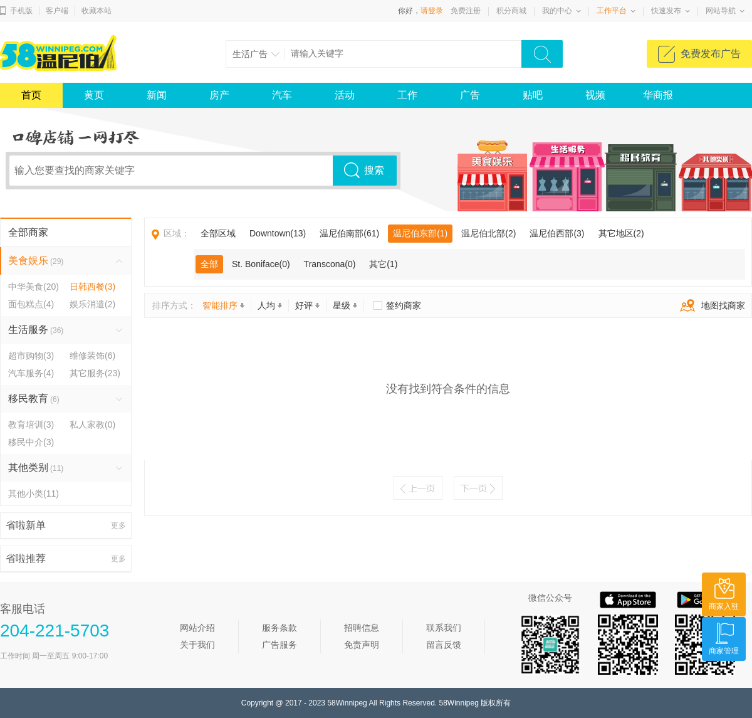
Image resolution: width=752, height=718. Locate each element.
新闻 (157, 95)
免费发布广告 (711, 53)
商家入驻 (724, 606)
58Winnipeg (347, 703)
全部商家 (28, 232)
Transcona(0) (330, 264)
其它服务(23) (95, 373)
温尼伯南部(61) (349, 233)
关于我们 (197, 645)
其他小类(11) (33, 493)
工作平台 (612, 10)
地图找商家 (709, 305)
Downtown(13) (277, 233)
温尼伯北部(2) (488, 233)
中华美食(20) (33, 287)
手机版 (21, 10)
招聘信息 (361, 628)
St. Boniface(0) (261, 264)
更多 (118, 525)
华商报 (658, 95)
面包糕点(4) (31, 304)
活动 (345, 95)
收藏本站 (96, 10)
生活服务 (35, 329)
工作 (407, 95)
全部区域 (218, 233)
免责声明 (361, 645)
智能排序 (223, 305)
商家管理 (724, 651)
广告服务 (279, 645)
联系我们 (443, 628)
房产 (219, 95)
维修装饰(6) (92, 356)
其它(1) (383, 264)
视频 (595, 95)
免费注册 (466, 10)
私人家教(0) (92, 425)
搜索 (374, 170)
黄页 (94, 95)
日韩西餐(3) (92, 287)
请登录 (431, 10)
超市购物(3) (31, 356)
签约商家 (403, 305)
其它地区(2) (621, 233)
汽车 (282, 95)
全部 (209, 264)
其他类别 (35, 467)
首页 (31, 95)
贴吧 (533, 95)
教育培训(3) (31, 425)
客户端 (57, 10)
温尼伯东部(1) (420, 233)
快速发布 (666, 10)
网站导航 (721, 10)
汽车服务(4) (31, 373)
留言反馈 (443, 645)
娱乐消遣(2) (92, 304)
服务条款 (279, 628)
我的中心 (557, 10)
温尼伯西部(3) (557, 233)
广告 (470, 95)
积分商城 (511, 10)
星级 (345, 305)
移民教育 (34, 398)
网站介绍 (197, 628)
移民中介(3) (31, 442)
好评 (307, 305)
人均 (270, 305)
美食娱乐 (35, 260)
